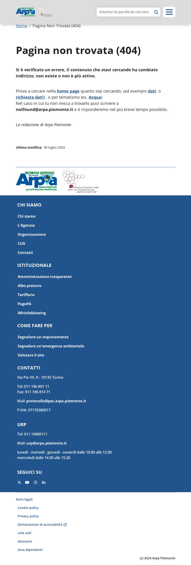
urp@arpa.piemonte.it (46, 443)
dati (152, 91)
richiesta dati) (30, 97)
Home (21, 25)
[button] (169, 12)
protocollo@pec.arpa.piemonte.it (56, 400)
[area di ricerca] (124, 12)
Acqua (95, 97)
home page (68, 91)
